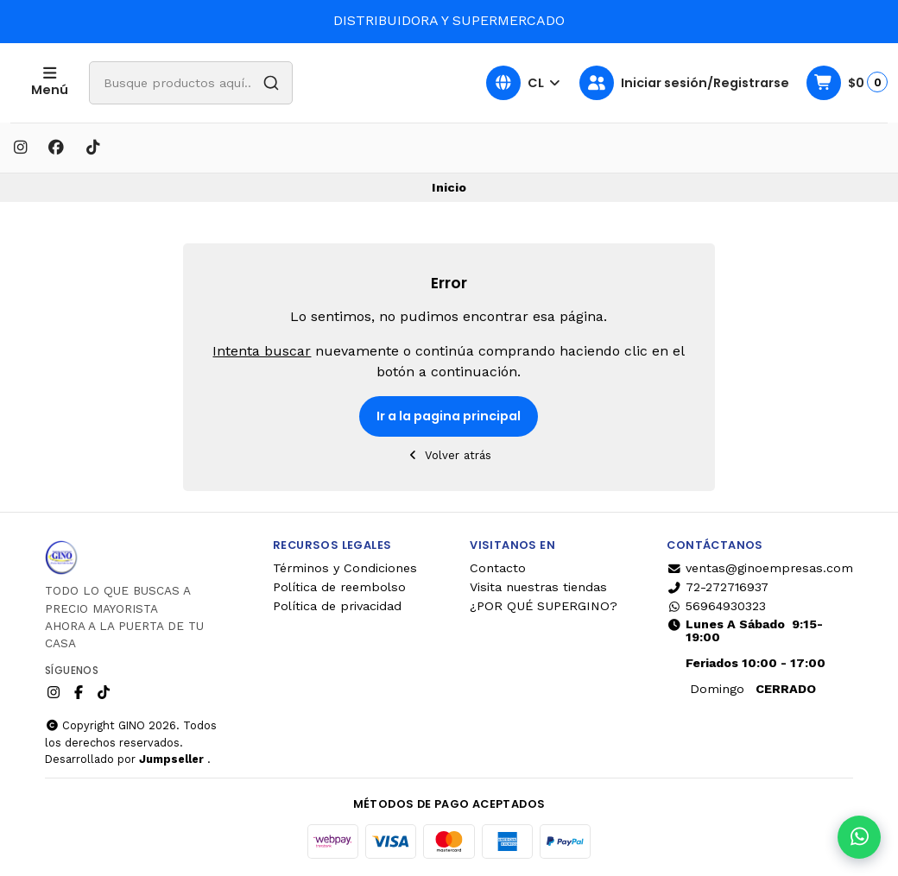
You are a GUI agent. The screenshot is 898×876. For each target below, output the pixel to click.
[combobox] (241, 82)
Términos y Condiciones (345, 568)
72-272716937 (717, 587)
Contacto (498, 568)
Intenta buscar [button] (261, 351)
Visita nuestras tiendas (538, 587)
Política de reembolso (339, 587)
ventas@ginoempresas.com (760, 568)
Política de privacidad (337, 606)
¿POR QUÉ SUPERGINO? (543, 606)
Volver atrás (449, 455)
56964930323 (716, 606)
